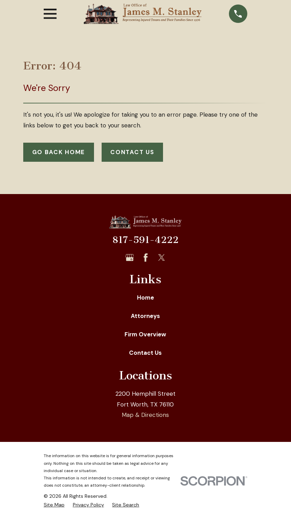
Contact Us (132, 152)
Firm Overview (145, 334)
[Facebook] (146, 257)
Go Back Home (58, 152)
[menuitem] (54, 505)
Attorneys (145, 316)
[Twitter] (161, 257)
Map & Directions (145, 415)
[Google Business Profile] (130, 257)
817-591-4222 (145, 239)
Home (145, 297)
